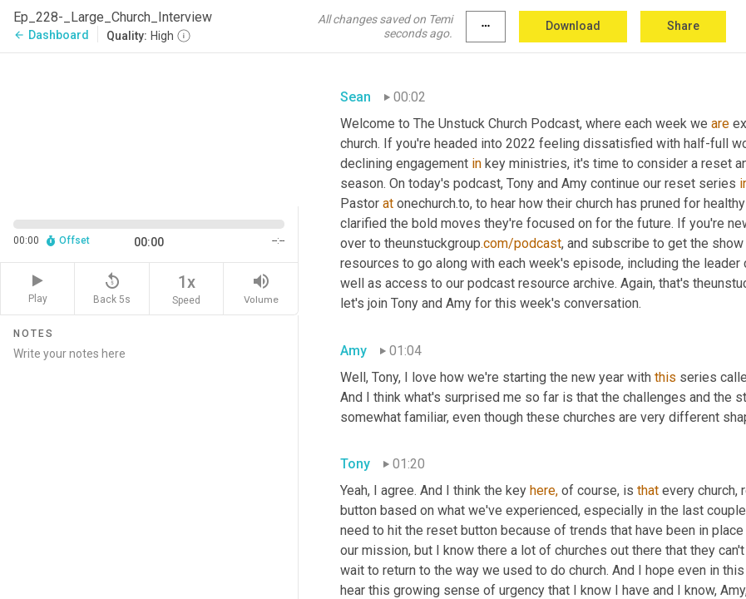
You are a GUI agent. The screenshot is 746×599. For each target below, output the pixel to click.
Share (683, 25)
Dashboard (51, 35)
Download (573, 25)
